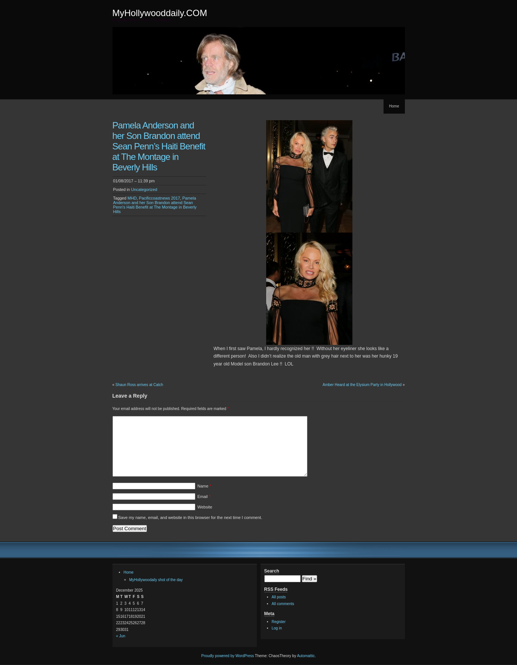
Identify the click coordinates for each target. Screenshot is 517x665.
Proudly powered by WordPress (227, 656)
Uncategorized (144, 189)
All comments (283, 604)
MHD (132, 198)
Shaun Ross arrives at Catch (139, 385)
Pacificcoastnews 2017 (159, 198)
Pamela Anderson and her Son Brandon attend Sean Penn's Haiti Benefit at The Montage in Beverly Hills (155, 205)
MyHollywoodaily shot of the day (156, 580)
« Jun (120, 636)
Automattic (306, 656)
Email (204, 496)
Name (204, 486)
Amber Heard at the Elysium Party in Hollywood (362, 385)
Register (279, 622)
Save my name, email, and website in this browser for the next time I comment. (190, 517)
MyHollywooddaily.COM (159, 13)
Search (271, 571)
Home (394, 106)
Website (205, 507)
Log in (277, 628)
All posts (279, 597)
